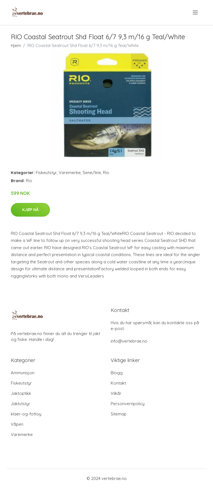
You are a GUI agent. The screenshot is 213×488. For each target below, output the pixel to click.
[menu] (195, 12)
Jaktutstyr (20, 403)
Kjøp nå (30, 209)
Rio (106, 172)
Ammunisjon (22, 372)
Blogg (117, 372)
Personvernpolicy (127, 403)
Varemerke (70, 172)
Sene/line (92, 172)
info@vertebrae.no (129, 341)
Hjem (16, 45)
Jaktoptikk (21, 393)
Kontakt (118, 383)
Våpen (17, 424)
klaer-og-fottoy (26, 414)
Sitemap (118, 414)
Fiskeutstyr (46, 172)
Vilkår (116, 393)
